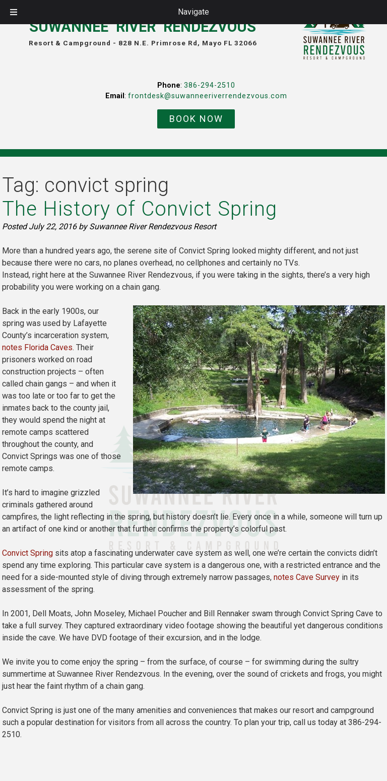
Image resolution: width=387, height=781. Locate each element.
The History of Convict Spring (139, 209)
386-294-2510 (209, 85)
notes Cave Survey (307, 577)
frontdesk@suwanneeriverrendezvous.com (207, 96)
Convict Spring (27, 553)
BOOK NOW (196, 118)
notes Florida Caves (37, 347)
